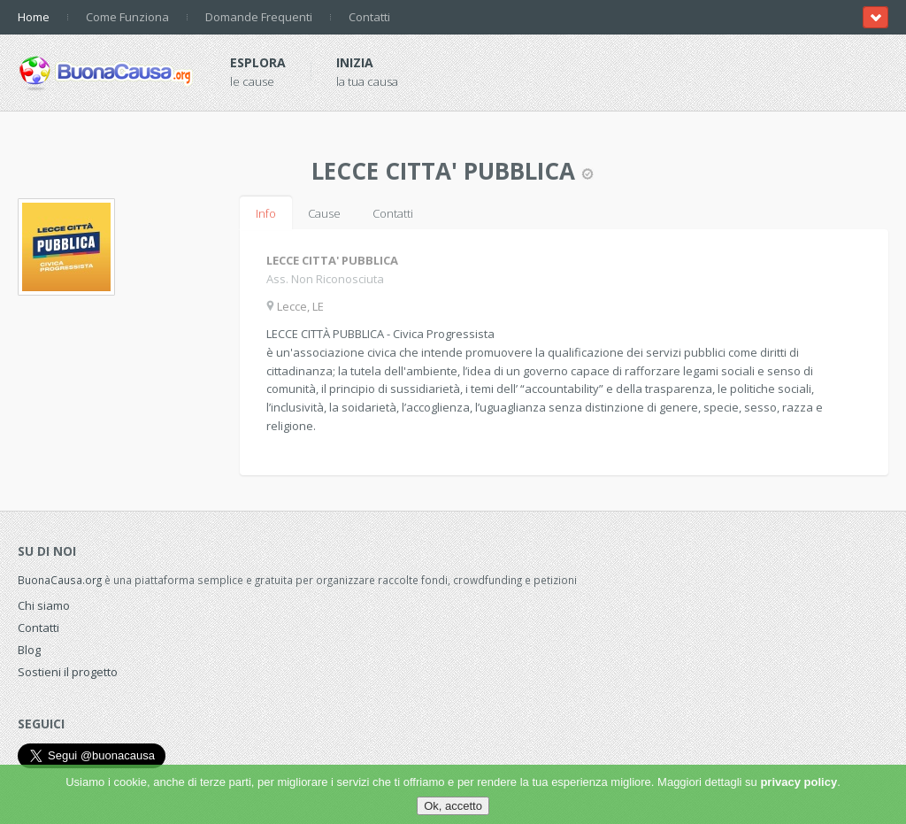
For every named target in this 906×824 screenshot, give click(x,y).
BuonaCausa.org (60, 580)
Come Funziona (127, 17)
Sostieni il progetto (68, 672)
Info (266, 213)
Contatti (369, 17)
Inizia (354, 62)
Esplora (258, 62)
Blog (29, 650)
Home (34, 17)
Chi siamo (44, 605)
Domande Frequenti (258, 17)
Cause (324, 213)
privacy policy (798, 782)
